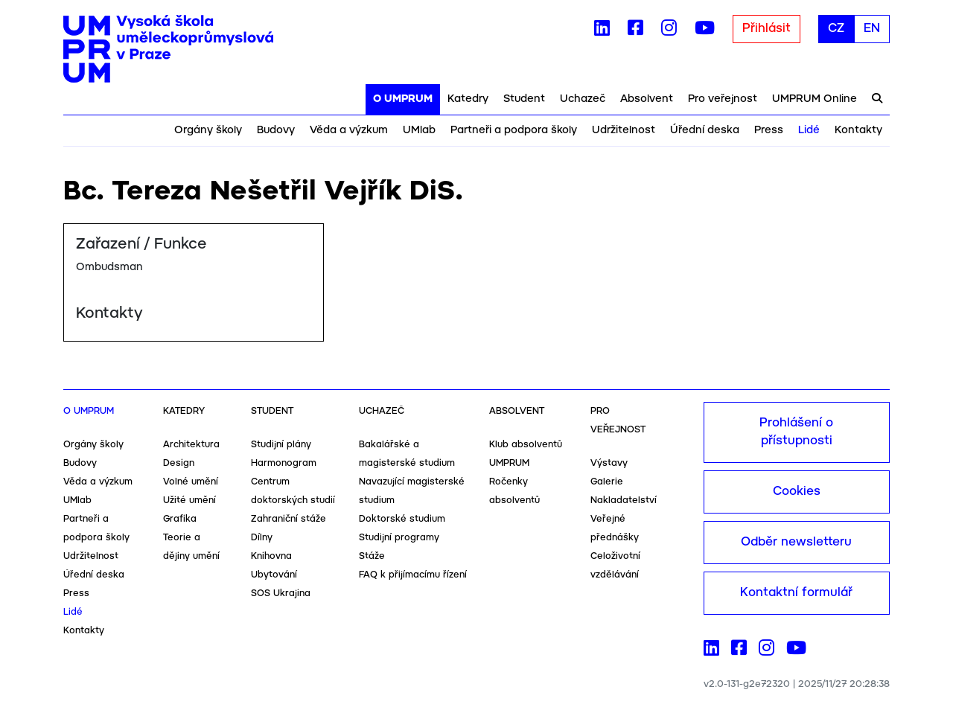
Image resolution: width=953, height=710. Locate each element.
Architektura (191, 445)
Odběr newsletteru (796, 542)
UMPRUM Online (814, 99)
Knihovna (271, 556)
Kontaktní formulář (796, 592)
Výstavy (609, 463)
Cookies (796, 491)
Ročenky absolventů (514, 491)
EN (872, 28)
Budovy (276, 130)
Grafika (180, 519)
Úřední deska (704, 130)
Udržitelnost (623, 130)
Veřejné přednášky (614, 528)
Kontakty (858, 130)
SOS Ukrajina (280, 593)
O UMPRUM (403, 99)
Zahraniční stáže (288, 519)
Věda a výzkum (349, 130)
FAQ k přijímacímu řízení (413, 575)
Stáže (372, 556)
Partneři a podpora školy (513, 130)
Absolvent (646, 99)
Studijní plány (281, 445)
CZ (836, 28)
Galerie (606, 482)
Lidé (809, 130)
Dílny (261, 538)
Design (178, 463)
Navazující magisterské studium (412, 491)
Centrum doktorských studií (293, 491)
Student (524, 99)
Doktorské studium (402, 519)
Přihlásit (766, 28)
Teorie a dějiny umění (191, 547)
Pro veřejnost (722, 99)
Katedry (467, 99)
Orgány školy (208, 130)
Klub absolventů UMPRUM (525, 454)
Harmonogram (283, 463)
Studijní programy (399, 538)
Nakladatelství (623, 500)
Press (768, 130)
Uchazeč (582, 99)
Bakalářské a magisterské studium (407, 454)
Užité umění (189, 500)
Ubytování (274, 575)
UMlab (419, 130)
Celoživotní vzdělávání (615, 565)
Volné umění (190, 482)
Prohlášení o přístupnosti (796, 432)
